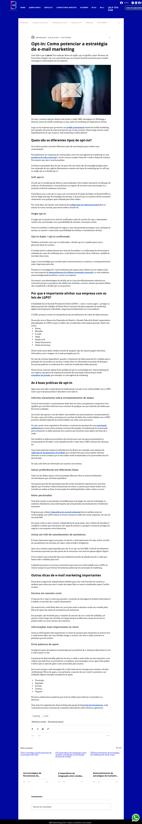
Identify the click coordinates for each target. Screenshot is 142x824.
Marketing (89, 23)
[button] (119, 22)
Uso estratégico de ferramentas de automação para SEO (33, 774)
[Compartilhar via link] (48, 729)
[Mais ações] (109, 37)
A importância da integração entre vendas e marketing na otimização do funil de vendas (71, 774)
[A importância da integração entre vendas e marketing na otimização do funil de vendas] (71, 760)
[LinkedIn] (136, 3)
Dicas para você (76, 23)
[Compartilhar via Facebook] (32, 729)
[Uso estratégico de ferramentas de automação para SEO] (36, 760)
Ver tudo (119, 748)
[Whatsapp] (132, 3)
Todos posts (24, 23)
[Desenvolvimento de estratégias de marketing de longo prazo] (106, 760)
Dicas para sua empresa (40, 23)
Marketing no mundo (60, 23)
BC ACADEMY (102, 23)
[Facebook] (139, 3)
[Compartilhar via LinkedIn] (43, 729)
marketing (36, 716)
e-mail (46, 716)
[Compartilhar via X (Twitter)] (37, 729)
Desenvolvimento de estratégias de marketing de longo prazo (105, 774)
